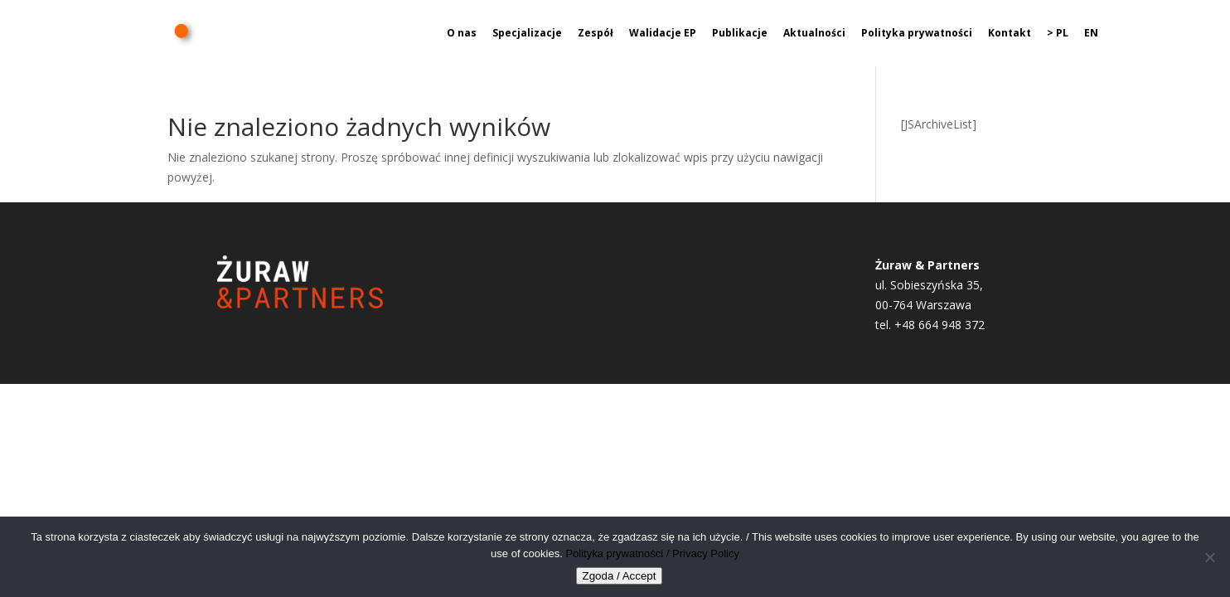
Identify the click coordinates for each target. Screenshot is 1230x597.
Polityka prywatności (916, 33)
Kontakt (1009, 33)
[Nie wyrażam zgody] (1209, 557)
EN (1091, 33)
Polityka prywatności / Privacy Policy (652, 553)
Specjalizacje (527, 33)
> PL (1057, 33)
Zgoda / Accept (619, 576)
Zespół (595, 33)
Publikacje (740, 33)
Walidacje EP (662, 33)
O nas (462, 33)
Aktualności (814, 33)
